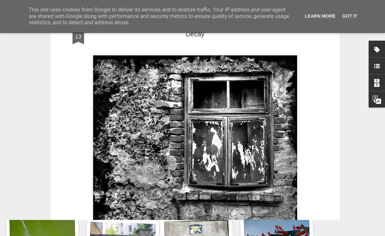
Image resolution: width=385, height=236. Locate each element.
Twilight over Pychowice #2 (284, 202)
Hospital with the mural (121, 202)
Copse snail (42, 206)
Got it (350, 16)
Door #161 (202, 205)
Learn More (320, 16)
